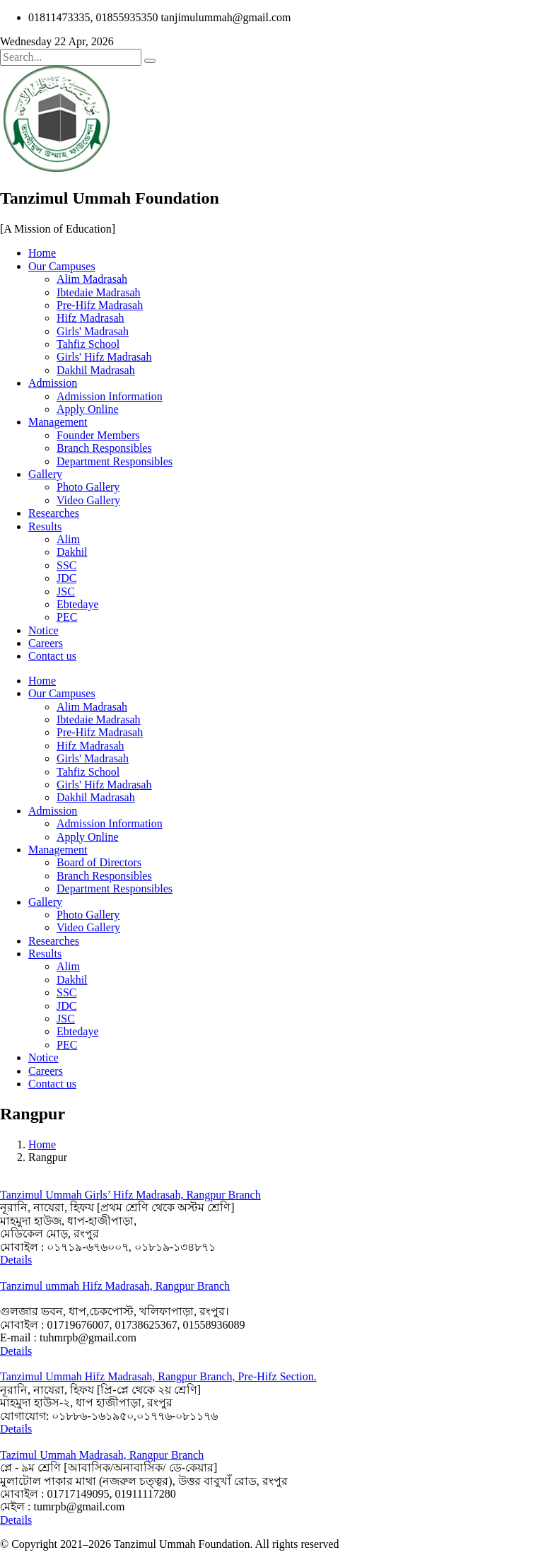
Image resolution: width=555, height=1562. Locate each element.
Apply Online (88, 409)
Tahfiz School (88, 344)
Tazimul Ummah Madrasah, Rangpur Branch (102, 1455)
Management (58, 422)
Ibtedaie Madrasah (99, 292)
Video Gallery (88, 500)
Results (45, 526)
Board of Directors (99, 862)
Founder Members (98, 435)
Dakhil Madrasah (96, 370)
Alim (68, 539)
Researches (53, 513)
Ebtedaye (78, 604)
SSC (66, 565)
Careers (45, 643)
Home (42, 253)
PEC (67, 617)
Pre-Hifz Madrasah (100, 305)
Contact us (52, 656)
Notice (43, 630)
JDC (66, 578)
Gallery (45, 474)
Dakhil (72, 552)
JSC (66, 591)
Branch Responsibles (104, 448)
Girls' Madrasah (93, 331)
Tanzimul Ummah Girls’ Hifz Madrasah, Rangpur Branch (130, 1195)
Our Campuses (61, 266)
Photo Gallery (88, 487)
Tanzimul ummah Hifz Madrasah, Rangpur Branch (115, 1286)
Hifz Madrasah (90, 318)
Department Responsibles (115, 461)
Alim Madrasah (92, 279)
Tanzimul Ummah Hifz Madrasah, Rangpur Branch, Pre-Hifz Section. (158, 1376)
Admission (52, 383)
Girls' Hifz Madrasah (104, 357)
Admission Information (110, 396)
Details (16, 1260)
